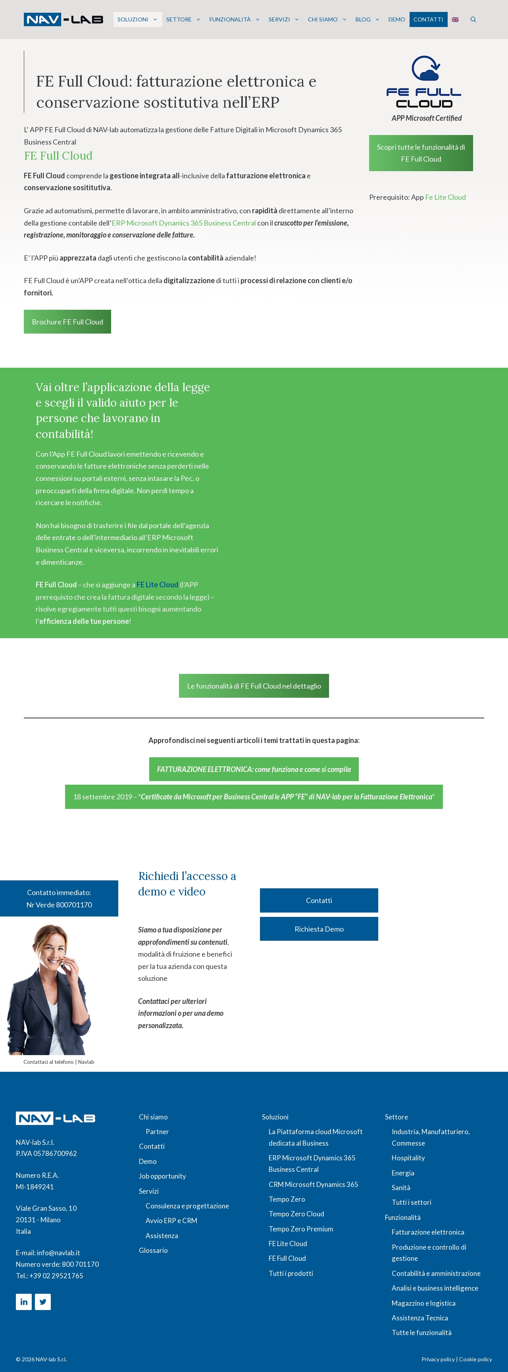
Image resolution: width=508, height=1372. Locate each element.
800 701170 (80, 1264)
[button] (473, 19)
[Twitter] (43, 1302)
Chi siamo (327, 19)
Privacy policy (438, 1359)
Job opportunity (162, 1176)
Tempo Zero (287, 1199)
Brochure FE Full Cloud (67, 321)
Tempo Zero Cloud (296, 1214)
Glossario (153, 1250)
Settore (183, 19)
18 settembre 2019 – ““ (254, 797)
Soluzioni (137, 19)
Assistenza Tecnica (420, 1318)
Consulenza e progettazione (187, 1206)
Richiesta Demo (319, 928)
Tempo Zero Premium (301, 1229)
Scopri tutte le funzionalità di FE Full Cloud (421, 153)
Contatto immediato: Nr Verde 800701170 (59, 898)
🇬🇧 (455, 19)
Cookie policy (475, 1359)
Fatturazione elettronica (428, 1232)
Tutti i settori (411, 1202)
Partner (157, 1131)
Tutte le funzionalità (422, 1332)
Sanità (401, 1187)
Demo (397, 19)
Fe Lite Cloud (445, 197)
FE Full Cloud (287, 1258)
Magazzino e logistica (424, 1303)
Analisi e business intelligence (435, 1288)
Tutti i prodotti (291, 1273)
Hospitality (408, 1158)
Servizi (284, 19)
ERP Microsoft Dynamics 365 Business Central (184, 222)
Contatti (428, 19)
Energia (403, 1173)
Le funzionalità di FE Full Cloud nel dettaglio (254, 685)
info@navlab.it (58, 1253)
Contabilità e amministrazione (436, 1273)
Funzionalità (235, 19)
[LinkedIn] (24, 1302)
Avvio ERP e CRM (171, 1220)
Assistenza (162, 1235)
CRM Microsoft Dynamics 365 (313, 1184)
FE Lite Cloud (158, 584)
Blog (368, 19)
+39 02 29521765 (56, 1276)
